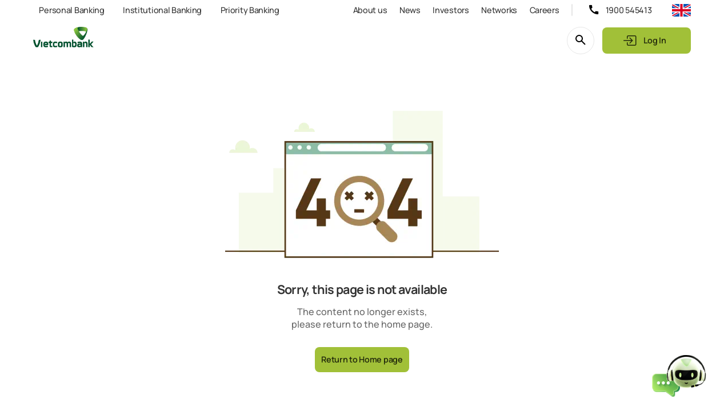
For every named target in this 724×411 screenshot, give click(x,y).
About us (370, 10)
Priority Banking (250, 10)
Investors (451, 10)
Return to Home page (362, 359)
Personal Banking (71, 10)
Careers (544, 10)
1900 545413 (629, 10)
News (410, 10)
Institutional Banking (162, 10)
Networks (499, 10)
